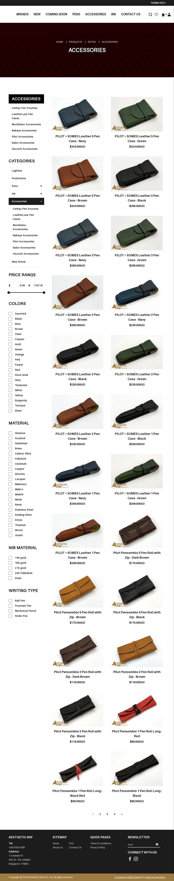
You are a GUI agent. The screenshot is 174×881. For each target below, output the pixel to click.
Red (14, 370)
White (15, 390)
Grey (15, 380)
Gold (15, 344)
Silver (15, 410)
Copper (16, 339)
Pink (14, 359)
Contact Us (75, 847)
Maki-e (16, 489)
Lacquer (17, 479)
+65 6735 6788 (17, 847)
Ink (13, 193)
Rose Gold (18, 375)
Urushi (16, 535)
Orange (16, 354)
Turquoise (18, 385)
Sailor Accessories (23, 142)
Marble (16, 494)
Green (15, 349)
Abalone (17, 433)
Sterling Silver (20, 515)
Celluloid (17, 458)
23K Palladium (20, 573)
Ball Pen (17, 600)
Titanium (17, 525)
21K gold (17, 568)
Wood (15, 530)
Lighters (17, 170)
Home (59, 41)
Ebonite (17, 474)
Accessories (110, 41)
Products (75, 41)
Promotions (19, 178)
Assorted (17, 313)
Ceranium (18, 464)
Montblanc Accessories (26, 124)
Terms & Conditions (100, 843)
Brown (16, 329)
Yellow (16, 395)
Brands (22, 14)
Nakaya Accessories (24, 130)
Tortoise (17, 405)
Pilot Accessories (22, 136)
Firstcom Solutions (155, 877)
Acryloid (17, 438)
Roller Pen (18, 616)
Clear (15, 334)
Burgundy (18, 400)
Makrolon (18, 484)
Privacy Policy (97, 847)
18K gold (17, 563)
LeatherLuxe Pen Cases (22, 116)
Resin (15, 504)
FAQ (71, 843)
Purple (16, 364)
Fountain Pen (20, 605)
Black (15, 319)
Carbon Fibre (20, 453)
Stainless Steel (21, 509)
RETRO (92, 41)
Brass (15, 448)
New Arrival (18, 261)
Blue (15, 324)
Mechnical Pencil (22, 611)
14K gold (17, 557)
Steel (15, 578)
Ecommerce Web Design (128, 877)
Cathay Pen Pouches (25, 108)
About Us (58, 847)
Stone (15, 520)
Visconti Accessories (25, 148)
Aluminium (18, 443)
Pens (15, 186)
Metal (15, 499)
